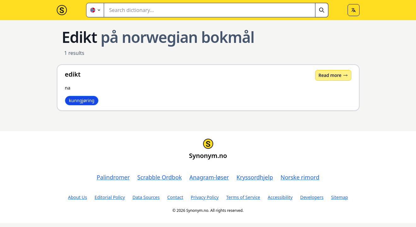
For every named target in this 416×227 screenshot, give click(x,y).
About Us (77, 197)
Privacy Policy (205, 197)
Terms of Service (243, 197)
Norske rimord (299, 177)
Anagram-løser (209, 177)
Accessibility (280, 197)
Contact (175, 197)
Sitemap (339, 197)
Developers (312, 197)
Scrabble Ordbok (159, 177)
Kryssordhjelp (255, 177)
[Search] (321, 10)
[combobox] (216, 10)
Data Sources (146, 197)
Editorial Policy (110, 197)
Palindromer (113, 177)
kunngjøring (82, 100)
